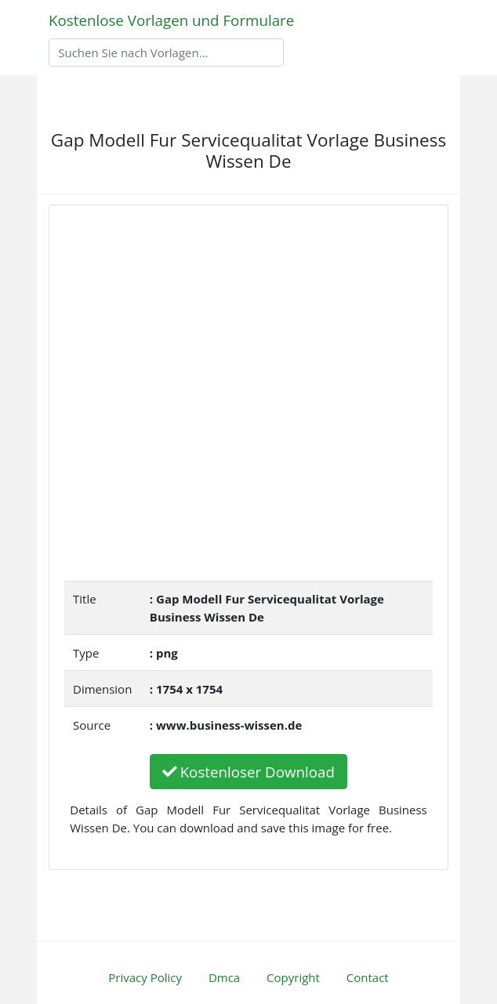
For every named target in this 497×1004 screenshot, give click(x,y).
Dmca (224, 977)
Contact (367, 977)
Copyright (293, 977)
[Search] (166, 52)
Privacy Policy (145, 977)
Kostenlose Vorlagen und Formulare (171, 20)
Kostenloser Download (248, 771)
